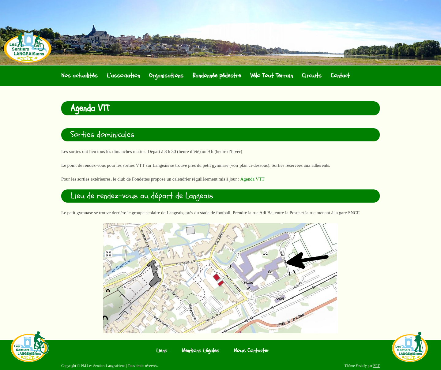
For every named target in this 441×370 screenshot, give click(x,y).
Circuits (312, 75)
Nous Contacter (251, 350)
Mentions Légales (200, 350)
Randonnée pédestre (217, 75)
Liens (161, 350)
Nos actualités (79, 75)
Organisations (166, 75)
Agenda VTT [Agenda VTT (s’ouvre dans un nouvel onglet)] (252, 179)
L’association (123, 75)
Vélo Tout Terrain (271, 75)
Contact (340, 75)
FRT (376, 366)
